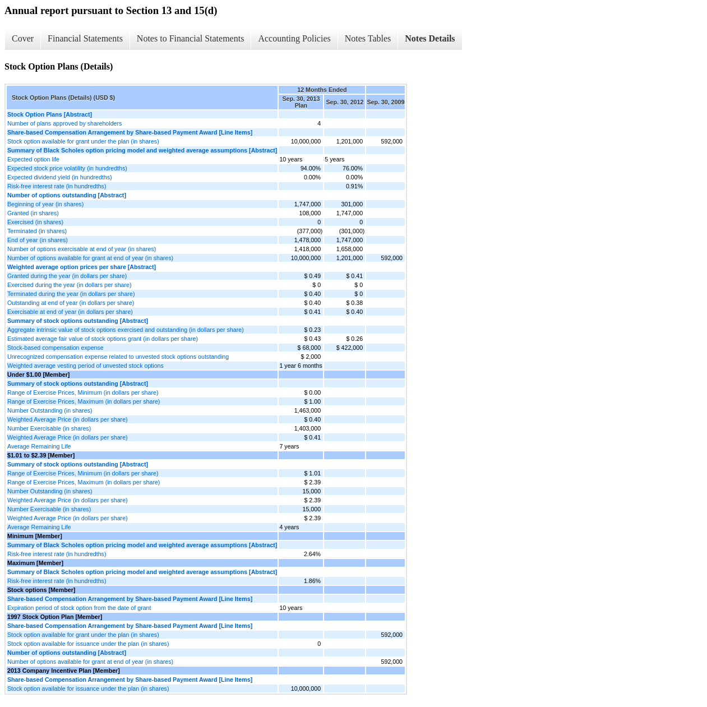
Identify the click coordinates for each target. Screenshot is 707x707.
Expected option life (33, 159)
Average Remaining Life (39, 446)
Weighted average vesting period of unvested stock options (85, 365)
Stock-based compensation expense (55, 347)
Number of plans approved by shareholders (64, 123)
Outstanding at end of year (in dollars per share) (70, 302)
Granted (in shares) (33, 213)
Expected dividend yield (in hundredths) (59, 177)
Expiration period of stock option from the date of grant (79, 607)
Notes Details (430, 38)
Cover (23, 38)
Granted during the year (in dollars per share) (67, 275)
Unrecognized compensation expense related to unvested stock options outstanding (118, 356)
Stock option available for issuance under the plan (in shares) (88, 643)
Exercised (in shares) (35, 222)
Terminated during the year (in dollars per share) (71, 293)
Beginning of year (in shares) (45, 204)
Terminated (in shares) (37, 231)
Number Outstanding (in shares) (50, 410)
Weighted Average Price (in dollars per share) (67, 419)
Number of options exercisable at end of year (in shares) (81, 249)
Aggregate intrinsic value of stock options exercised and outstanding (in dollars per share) (125, 329)
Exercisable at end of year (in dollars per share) (70, 311)
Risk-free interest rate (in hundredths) (57, 186)
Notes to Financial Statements (190, 38)
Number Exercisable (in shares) (49, 428)
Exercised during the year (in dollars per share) (69, 284)
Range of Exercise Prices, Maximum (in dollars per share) (83, 401)
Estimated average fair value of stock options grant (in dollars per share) (102, 338)
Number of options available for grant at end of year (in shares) (90, 258)
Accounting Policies (294, 38)
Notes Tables (368, 38)
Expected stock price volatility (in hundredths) (67, 168)
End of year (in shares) (37, 240)
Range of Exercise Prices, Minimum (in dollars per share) (82, 392)
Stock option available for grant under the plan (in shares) (83, 141)
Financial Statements (85, 38)
